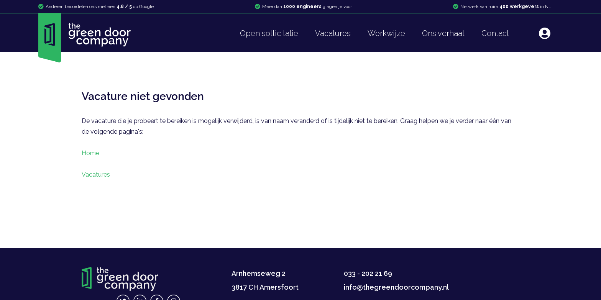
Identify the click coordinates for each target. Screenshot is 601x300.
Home (90, 153)
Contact (495, 33)
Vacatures (333, 33)
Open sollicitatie (269, 33)
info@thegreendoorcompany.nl (396, 287)
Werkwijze (386, 33)
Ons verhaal (443, 33)
